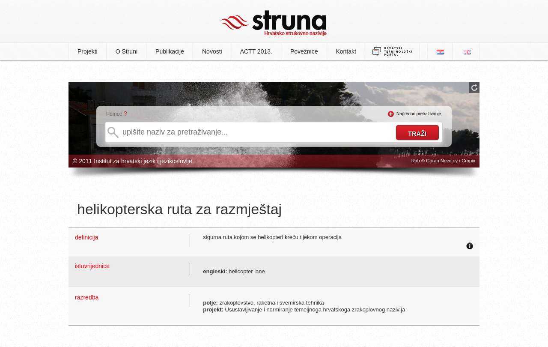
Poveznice (304, 51)
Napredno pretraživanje (418, 113)
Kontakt (346, 51)
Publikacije (169, 51)
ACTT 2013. (256, 51)
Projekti (87, 51)
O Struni (126, 51)
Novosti (212, 51)
